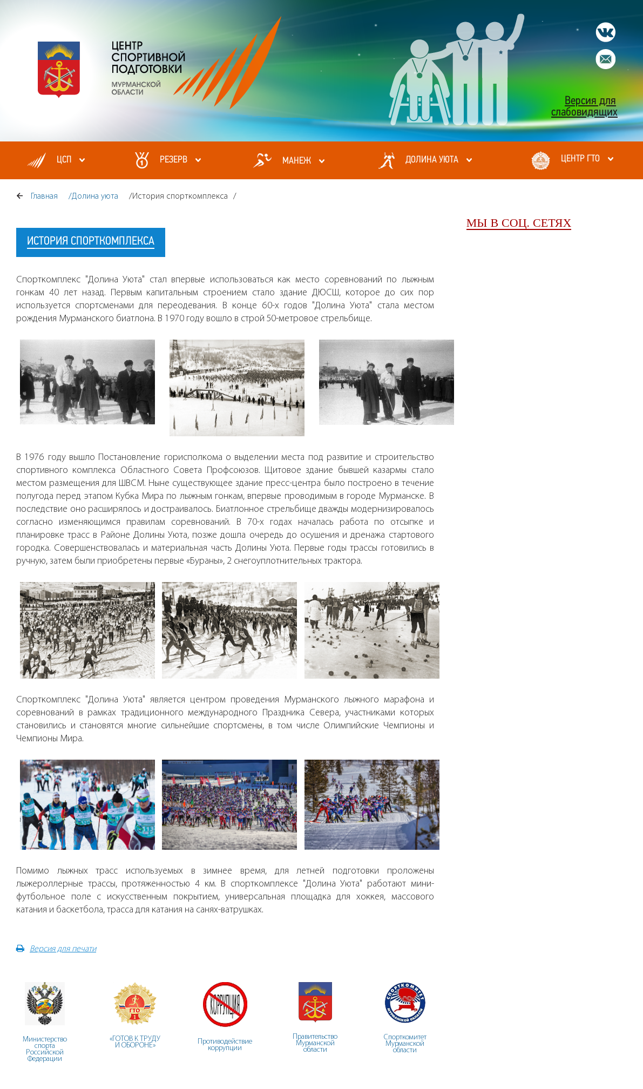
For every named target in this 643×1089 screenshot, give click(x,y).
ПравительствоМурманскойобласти (315, 1043)
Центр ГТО (580, 159)
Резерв (173, 160)
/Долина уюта (93, 196)
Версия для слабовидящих (584, 107)
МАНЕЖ (296, 161)
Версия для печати (56, 948)
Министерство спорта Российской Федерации (45, 1048)
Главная (44, 196)
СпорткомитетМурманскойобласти (405, 1043)
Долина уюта (431, 160)
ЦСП (64, 160)
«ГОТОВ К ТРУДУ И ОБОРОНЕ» (135, 1042)
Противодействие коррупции (225, 1044)
